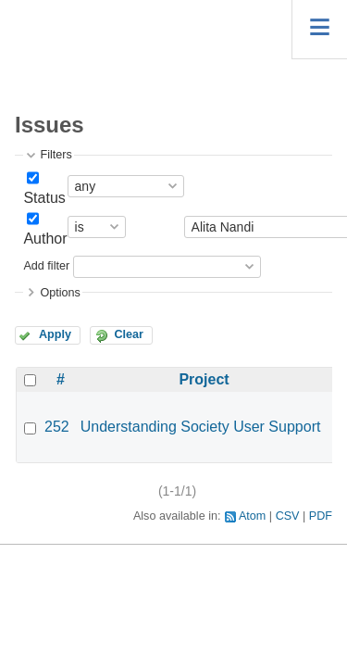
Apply (55, 334)
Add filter (46, 265)
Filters (55, 154)
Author (45, 238)
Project (204, 379)
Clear (128, 334)
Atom (252, 516)
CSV (288, 516)
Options (60, 292)
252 (56, 426)
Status (44, 198)
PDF (320, 516)
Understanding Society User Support (201, 426)
